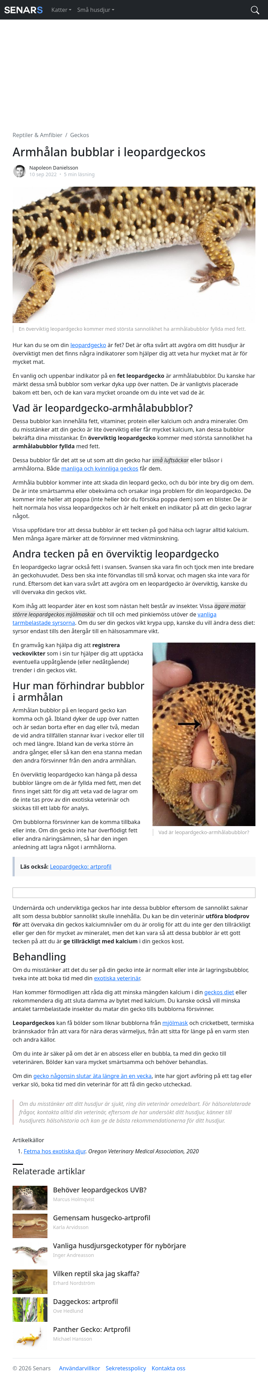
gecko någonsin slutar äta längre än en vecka (93, 1076)
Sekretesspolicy (126, 1368)
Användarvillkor (79, 1368)
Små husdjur (93, 10)
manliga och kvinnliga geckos (100, 468)
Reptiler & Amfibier (37, 135)
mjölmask (175, 1023)
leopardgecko (88, 345)
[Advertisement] (134, 71)
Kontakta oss (168, 1368)
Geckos (79, 135)
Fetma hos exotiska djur (54, 1151)
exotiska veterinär (117, 978)
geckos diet (219, 992)
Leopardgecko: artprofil (80, 866)
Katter (59, 10)
